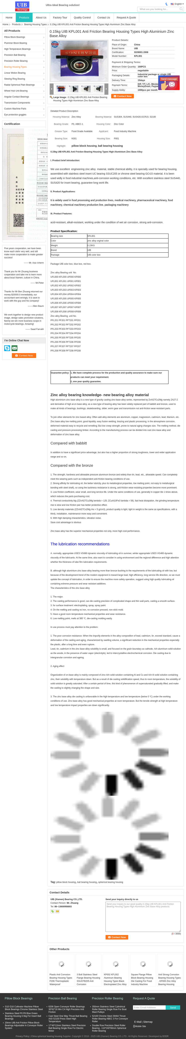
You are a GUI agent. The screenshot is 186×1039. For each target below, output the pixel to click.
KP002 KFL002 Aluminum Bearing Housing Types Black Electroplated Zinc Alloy (115, 979)
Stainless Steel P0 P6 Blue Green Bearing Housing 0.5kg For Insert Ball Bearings (23, 1016)
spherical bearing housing (110, 882)
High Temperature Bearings (17, 49)
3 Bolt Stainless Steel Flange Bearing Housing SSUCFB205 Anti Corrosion (88, 979)
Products (24, 17)
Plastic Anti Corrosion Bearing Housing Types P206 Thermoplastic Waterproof (61, 979)
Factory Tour (60, 17)
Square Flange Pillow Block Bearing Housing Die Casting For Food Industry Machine (142, 979)
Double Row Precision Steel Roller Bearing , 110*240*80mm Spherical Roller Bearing (109, 1028)
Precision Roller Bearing (16, 61)
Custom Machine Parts (15, 108)
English (178, 4)
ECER (165, 1036)
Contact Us (103, 17)
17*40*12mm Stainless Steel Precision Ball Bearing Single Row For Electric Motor (67, 1028)
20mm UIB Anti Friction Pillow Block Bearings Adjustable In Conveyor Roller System (24, 1025)
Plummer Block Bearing (15, 43)
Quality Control (82, 17)
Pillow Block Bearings (14, 37)
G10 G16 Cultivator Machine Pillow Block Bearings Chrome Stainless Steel (24, 1008)
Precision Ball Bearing (14, 55)
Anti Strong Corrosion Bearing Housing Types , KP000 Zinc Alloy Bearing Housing (169, 979)
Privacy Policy (22, 1036)
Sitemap (147, 1021)
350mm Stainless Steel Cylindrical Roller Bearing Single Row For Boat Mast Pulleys (109, 1009)
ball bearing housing (87, 882)
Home (9, 17)
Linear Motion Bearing (14, 73)
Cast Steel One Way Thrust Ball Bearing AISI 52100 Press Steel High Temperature (67, 1019)
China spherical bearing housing (46, 1036)
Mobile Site (139, 1026)
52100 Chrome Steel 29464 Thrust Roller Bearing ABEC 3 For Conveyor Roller (110, 1019)
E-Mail (137, 1021)
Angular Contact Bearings (16, 97)
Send (173, 1007)
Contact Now (124, 96)
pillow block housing (66, 882)
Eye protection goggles (15, 114)
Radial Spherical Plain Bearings (19, 85)
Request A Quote (126, 17)
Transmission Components (17, 102)
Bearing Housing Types (35, 24)
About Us (41, 17)
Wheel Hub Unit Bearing (16, 91)
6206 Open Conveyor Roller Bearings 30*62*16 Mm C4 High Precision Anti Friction (66, 1009)
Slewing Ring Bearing (14, 79)
